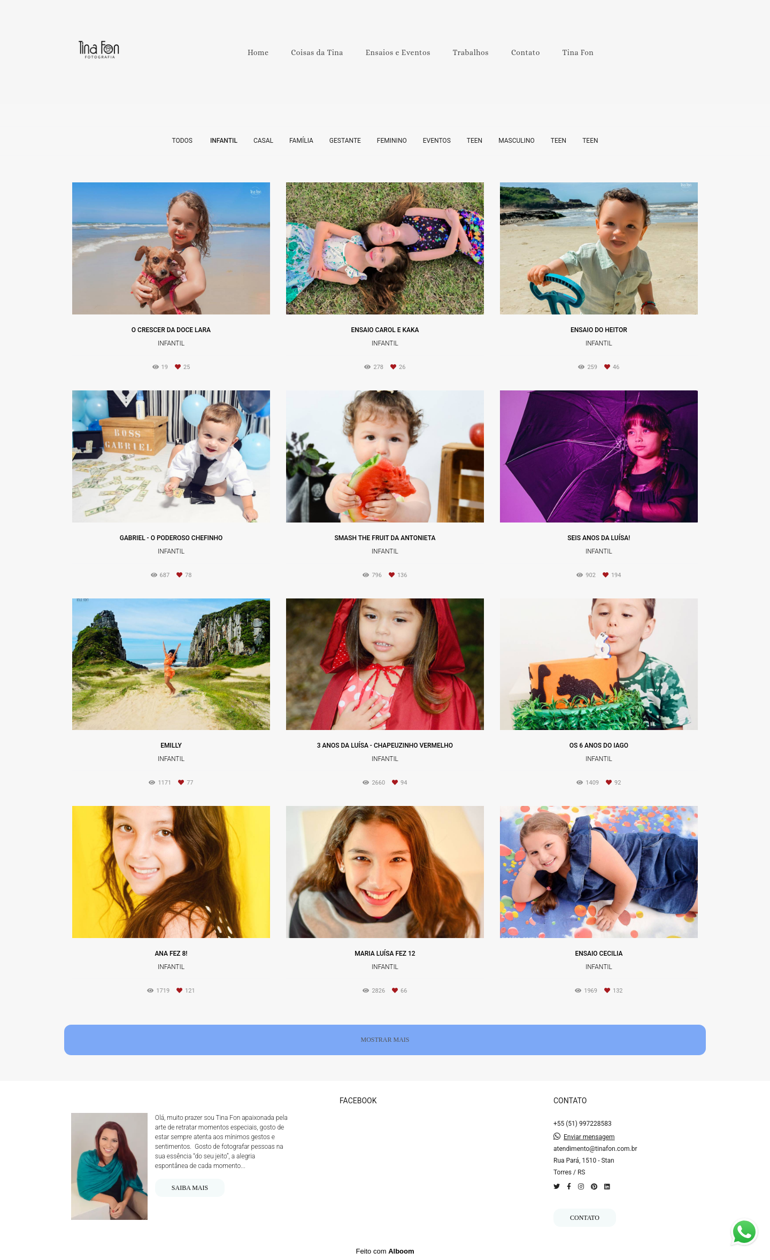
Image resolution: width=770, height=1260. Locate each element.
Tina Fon (578, 52)
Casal (263, 140)
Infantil (223, 140)
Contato (525, 52)
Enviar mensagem (589, 1137)
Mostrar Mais (384, 1039)
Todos (182, 140)
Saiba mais (190, 1188)
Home (258, 52)
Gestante (345, 140)
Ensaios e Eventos (398, 52)
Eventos (437, 140)
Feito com (385, 1251)
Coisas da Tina (317, 52)
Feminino (392, 140)
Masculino (516, 140)
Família (301, 140)
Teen (474, 140)
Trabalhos (471, 52)
